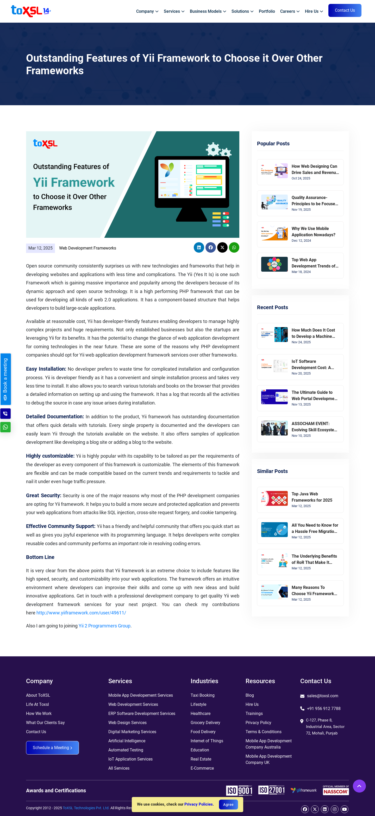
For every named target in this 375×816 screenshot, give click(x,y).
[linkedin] (325, 809)
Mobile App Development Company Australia (269, 744)
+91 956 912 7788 (324, 708)
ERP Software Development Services (141, 713)
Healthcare (200, 713)
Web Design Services (127, 722)
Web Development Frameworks (87, 248)
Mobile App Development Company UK (269, 759)
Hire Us (252, 704)
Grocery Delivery (205, 722)
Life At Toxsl (37, 704)
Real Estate (201, 759)
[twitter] (315, 809)
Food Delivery (203, 731)
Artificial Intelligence (126, 740)
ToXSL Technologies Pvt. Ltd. (86, 808)
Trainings (254, 713)
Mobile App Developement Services (140, 695)
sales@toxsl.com (322, 695)
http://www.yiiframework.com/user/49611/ (81, 612)
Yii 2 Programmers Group (104, 625)
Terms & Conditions (264, 731)
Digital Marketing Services (132, 731)
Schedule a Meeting (52, 747)
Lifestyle (198, 704)
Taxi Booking (203, 695)
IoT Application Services (130, 759)
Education (200, 750)
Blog (250, 695)
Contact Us (36, 731)
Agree (228, 804)
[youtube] (344, 809)
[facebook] (305, 809)
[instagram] (335, 809)
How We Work (39, 713)
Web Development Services (133, 704)
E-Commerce (202, 768)
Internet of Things (207, 740)
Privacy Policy (258, 722)
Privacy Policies (198, 804)
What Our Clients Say (45, 722)
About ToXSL (38, 695)
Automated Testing (125, 750)
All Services (118, 768)
